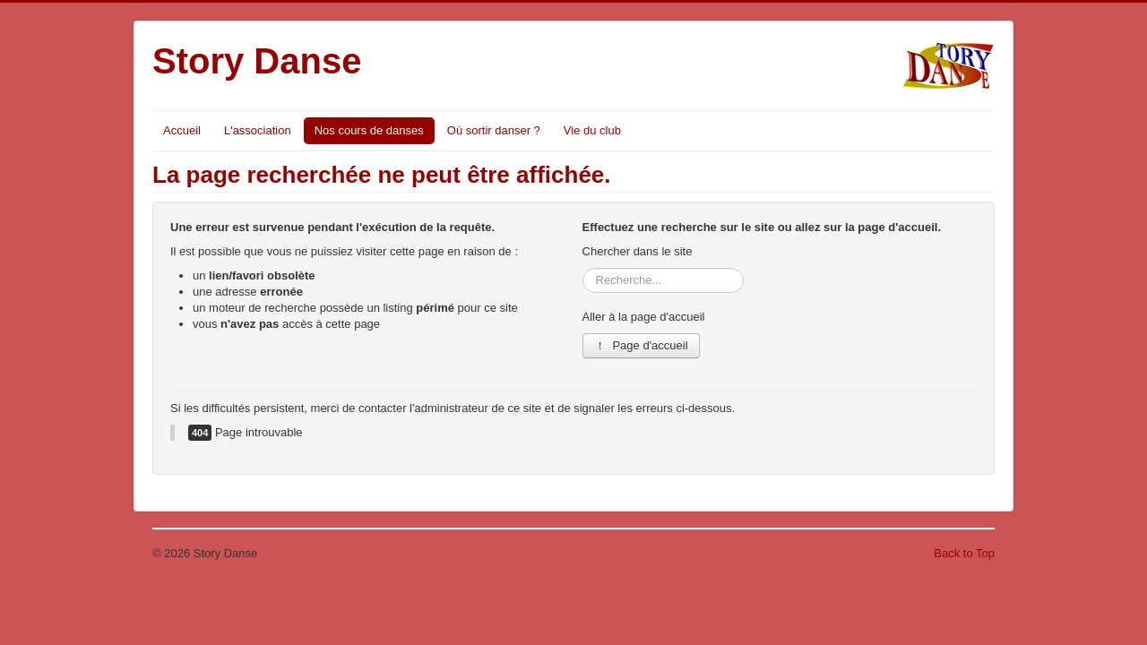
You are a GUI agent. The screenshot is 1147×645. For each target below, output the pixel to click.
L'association (257, 130)
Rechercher (582, 268)
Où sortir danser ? (493, 130)
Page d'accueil (641, 345)
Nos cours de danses (369, 130)
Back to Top (964, 553)
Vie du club (592, 130)
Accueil (182, 130)
